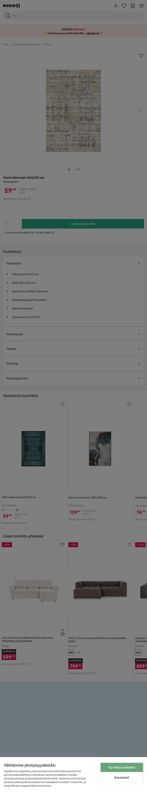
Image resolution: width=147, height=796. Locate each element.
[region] (73, 776)
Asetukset (121, 777)
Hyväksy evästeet (122, 767)
